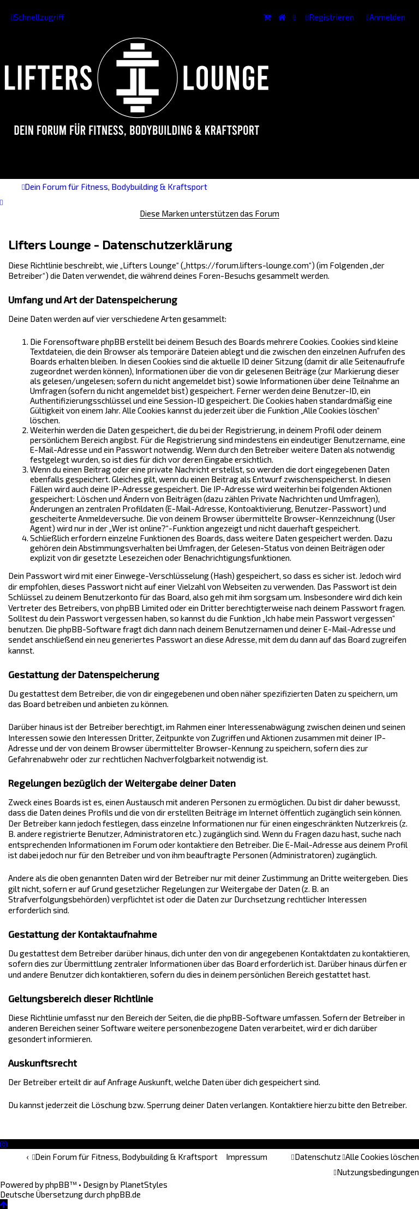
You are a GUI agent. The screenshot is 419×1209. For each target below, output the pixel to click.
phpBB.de (123, 1194)
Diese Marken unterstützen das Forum (209, 213)
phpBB (57, 1184)
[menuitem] (386, 17)
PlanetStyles (143, 1184)
